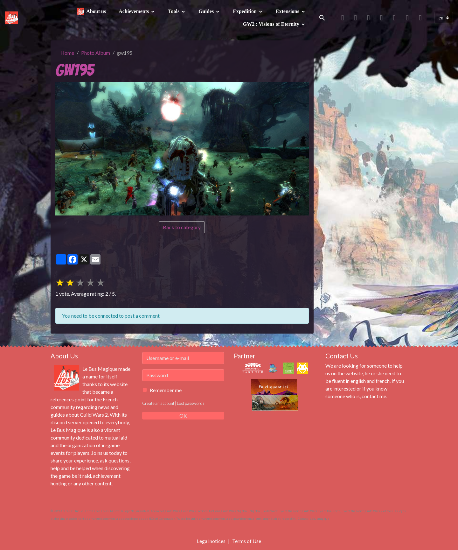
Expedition (245, 11)
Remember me (166, 390)
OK (183, 415)
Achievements (134, 11)
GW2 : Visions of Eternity (272, 24)
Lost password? (191, 403)
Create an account (158, 403)
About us (96, 11)
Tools (174, 11)
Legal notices (211, 541)
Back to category (182, 227)
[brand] (12, 17)
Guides (206, 11)
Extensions (288, 11)
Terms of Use (246, 541)
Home (67, 53)
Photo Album (95, 53)
